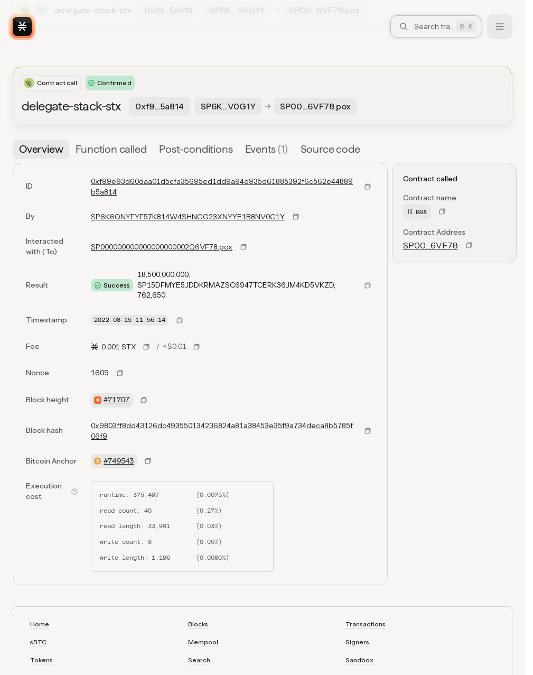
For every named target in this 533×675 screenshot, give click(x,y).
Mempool (203, 642)
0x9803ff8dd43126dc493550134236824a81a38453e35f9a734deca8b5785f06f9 (222, 431)
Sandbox (359, 660)
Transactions (365, 624)
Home (39, 624)
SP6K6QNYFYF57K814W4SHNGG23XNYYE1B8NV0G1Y (188, 216)
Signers (357, 642)
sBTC (38, 642)
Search (199, 660)
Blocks (198, 624)
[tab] (41, 149)
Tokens (41, 660)
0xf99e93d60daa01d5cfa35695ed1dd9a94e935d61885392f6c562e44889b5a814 (222, 187)
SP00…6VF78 (430, 245)
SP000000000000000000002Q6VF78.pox (161, 247)
